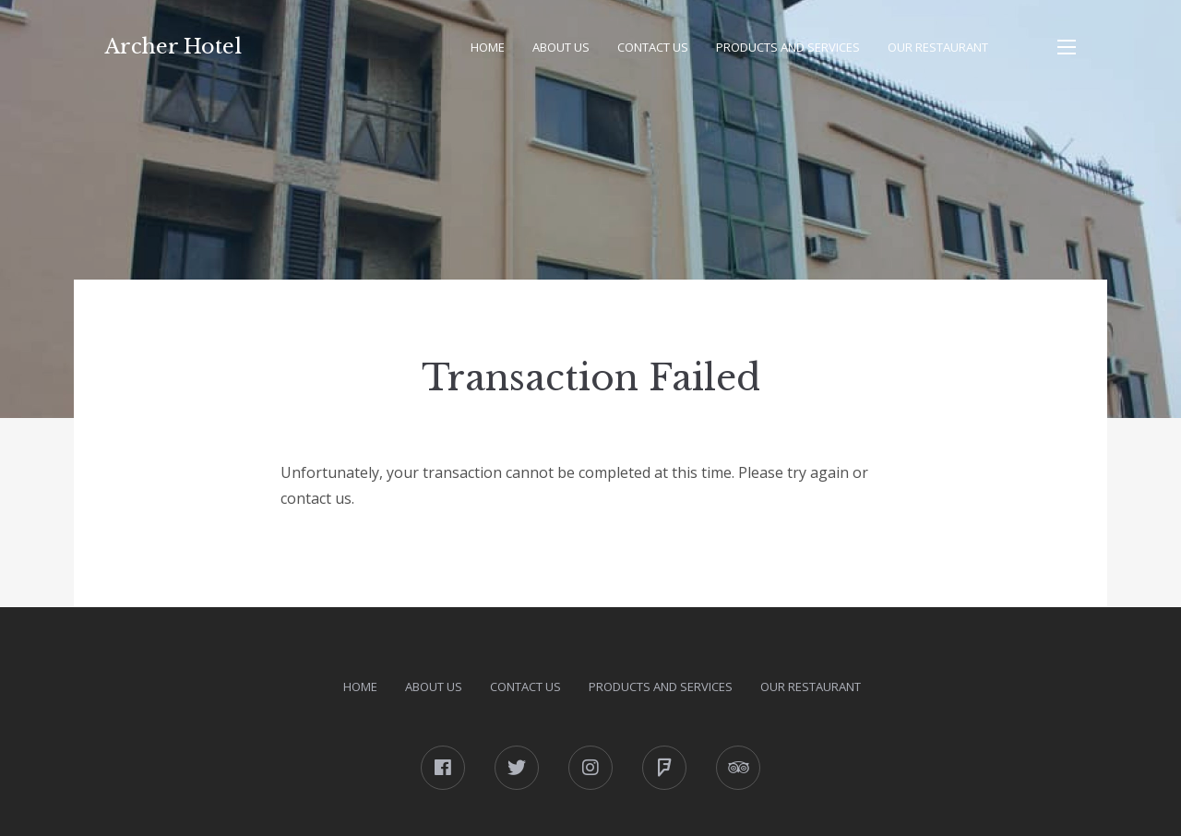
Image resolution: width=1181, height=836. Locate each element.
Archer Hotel (173, 46)
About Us (561, 47)
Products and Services (788, 47)
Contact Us (652, 47)
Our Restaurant (938, 47)
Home (488, 47)
